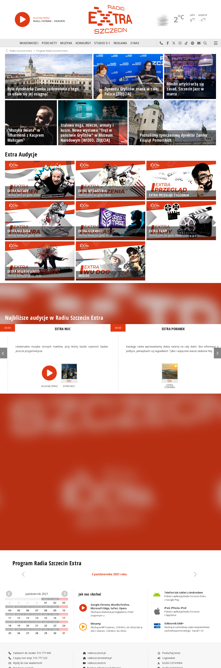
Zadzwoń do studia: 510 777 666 (29, 653)
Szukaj (205, 43)
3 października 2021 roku (109, 574)
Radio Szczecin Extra (19, 50)
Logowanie (166, 658)
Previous (3, 353)
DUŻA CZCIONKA (169, 663)
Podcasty (49, 43)
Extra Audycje (21, 154)
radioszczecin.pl (94, 653)
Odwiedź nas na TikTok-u (186, 43)
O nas (135, 43)
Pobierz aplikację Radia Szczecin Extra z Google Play (185, 596)
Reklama (120, 43)
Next (217, 353)
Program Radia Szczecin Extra (52, 50)
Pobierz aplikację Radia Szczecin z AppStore (182, 612)
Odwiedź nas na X (174, 43)
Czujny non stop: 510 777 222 (28, 658)
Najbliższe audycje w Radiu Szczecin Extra (54, 317)
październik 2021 (36, 594)
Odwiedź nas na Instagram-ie (180, 43)
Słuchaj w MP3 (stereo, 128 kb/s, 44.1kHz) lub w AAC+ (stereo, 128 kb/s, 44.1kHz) (116, 627)
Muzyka (66, 43)
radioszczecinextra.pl (97, 658)
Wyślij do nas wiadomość (199, 43)
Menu (216, 43)
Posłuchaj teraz (168, 653)
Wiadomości (29, 43)
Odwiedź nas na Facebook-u (167, 43)
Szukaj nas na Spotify (193, 43)
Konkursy (83, 43)
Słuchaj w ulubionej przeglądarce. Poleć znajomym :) (112, 610)
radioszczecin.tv (94, 663)
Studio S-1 (102, 43)
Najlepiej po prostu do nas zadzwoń (161, 43)
